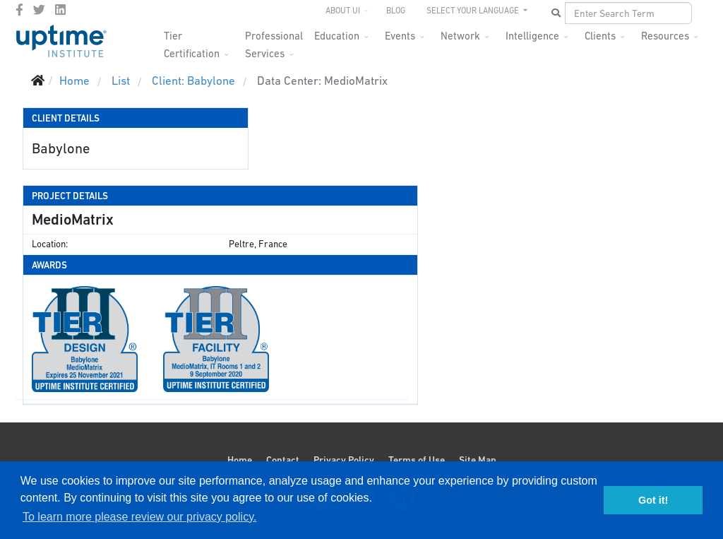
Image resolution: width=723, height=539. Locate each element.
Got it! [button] (653, 500)
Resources (665, 36)
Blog (395, 11)
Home (239, 460)
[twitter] (39, 10)
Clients (600, 36)
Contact (282, 460)
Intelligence (532, 36)
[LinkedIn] (60, 10)
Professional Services (274, 40)
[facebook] (19, 10)
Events (400, 36)
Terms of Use (416, 460)
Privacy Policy (343, 460)
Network (460, 36)
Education (336, 36)
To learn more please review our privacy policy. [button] (139, 517)
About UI (342, 11)
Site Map (477, 460)
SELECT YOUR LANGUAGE (473, 11)
